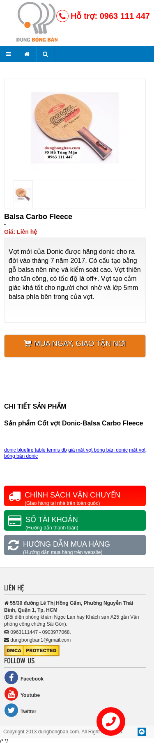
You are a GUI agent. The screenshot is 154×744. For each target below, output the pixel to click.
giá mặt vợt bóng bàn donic (98, 450)
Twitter (20, 710)
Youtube (22, 694)
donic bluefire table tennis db (35, 450)
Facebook (24, 677)
